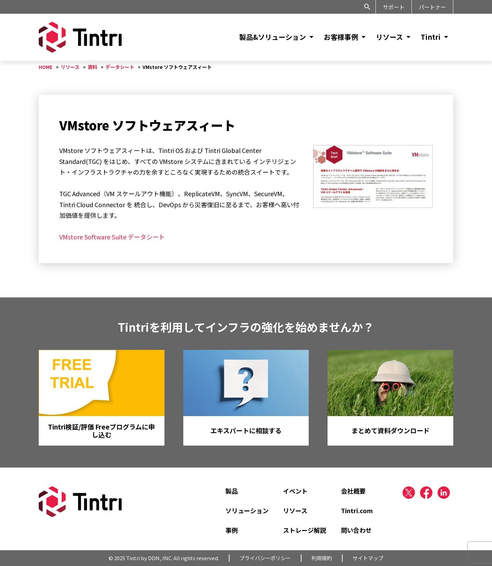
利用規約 (321, 558)
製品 (231, 490)
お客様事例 (341, 37)
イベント (295, 490)
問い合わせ (356, 530)
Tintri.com (357, 510)
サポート (394, 7)
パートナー (432, 7)
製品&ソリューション (272, 37)
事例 (231, 530)
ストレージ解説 (304, 530)
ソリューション (247, 510)
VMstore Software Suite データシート (112, 236)
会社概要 (353, 490)
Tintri (431, 37)
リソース (389, 37)
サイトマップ (368, 558)
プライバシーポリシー (265, 558)
